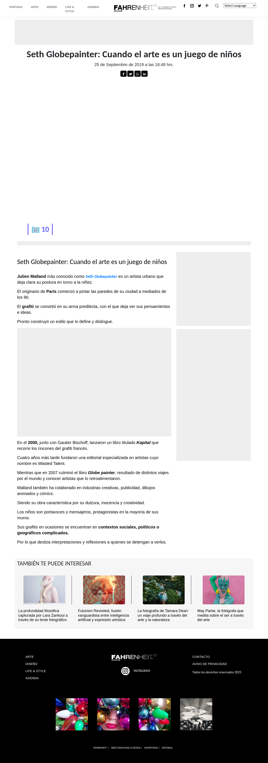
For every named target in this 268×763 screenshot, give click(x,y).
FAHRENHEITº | (101, 747)
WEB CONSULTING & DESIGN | (126, 747)
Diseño (52, 7)
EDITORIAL (167, 747)
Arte (34, 7)
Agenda (93, 7)
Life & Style (70, 9)
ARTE (30, 656)
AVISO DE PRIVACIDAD (209, 664)
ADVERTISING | (152, 747)
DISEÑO (32, 664)
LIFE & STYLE (36, 671)
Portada (15, 7)
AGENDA (32, 678)
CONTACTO (201, 656)
